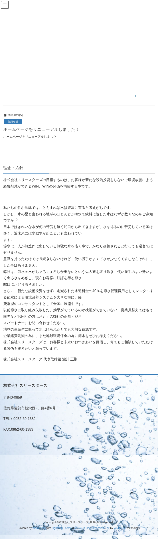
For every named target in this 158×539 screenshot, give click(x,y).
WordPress (39, 528)
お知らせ (13, 121)
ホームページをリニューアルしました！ (41, 129)
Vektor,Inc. (120, 528)
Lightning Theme (62, 528)
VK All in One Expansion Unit (92, 528)
